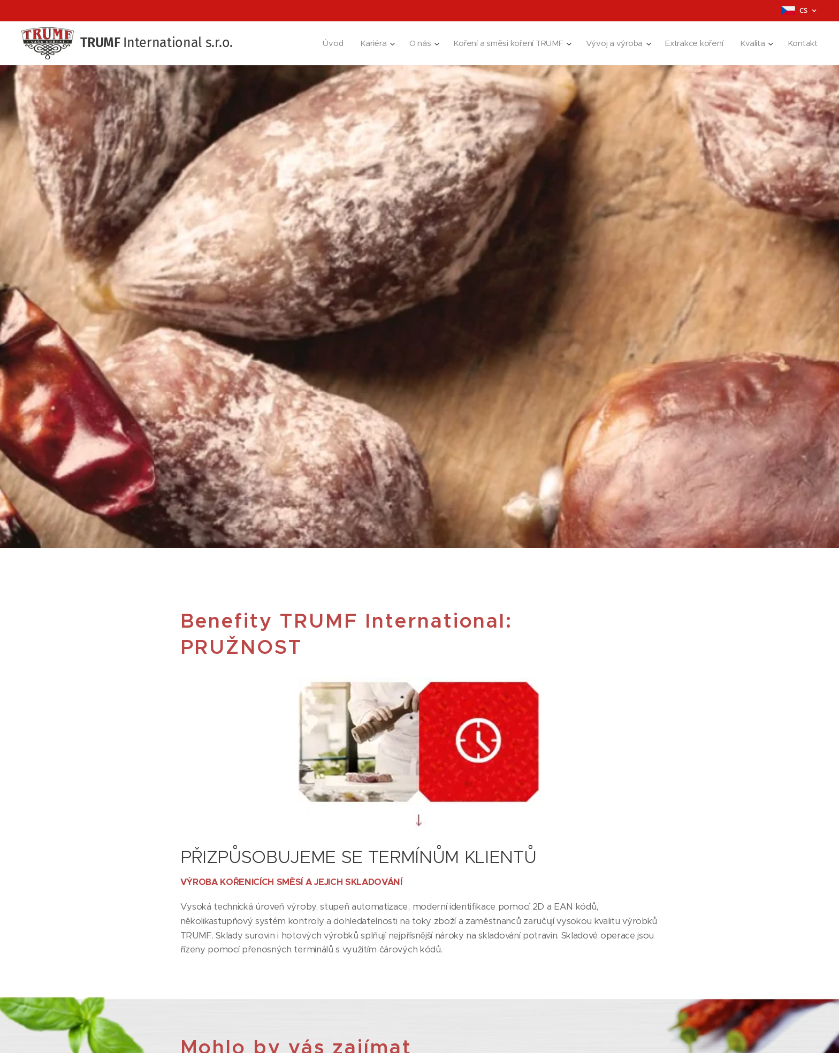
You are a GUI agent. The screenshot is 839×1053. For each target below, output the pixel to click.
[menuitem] (325, 43)
